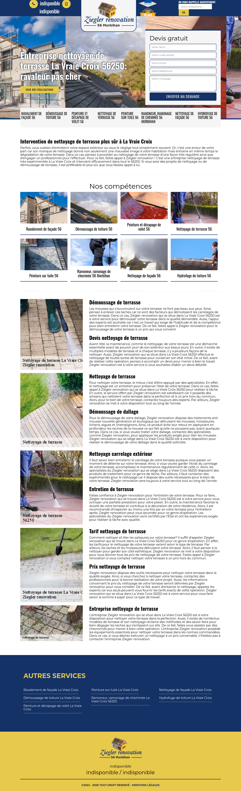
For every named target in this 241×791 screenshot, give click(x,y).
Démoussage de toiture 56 (56, 115)
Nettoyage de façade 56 (184, 115)
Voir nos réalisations (39, 89)
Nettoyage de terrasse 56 (107, 115)
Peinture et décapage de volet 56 (80, 117)
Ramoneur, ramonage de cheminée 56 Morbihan (156, 117)
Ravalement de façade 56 (31, 115)
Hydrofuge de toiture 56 (208, 115)
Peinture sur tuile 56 (129, 115)
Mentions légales (146, 785)
